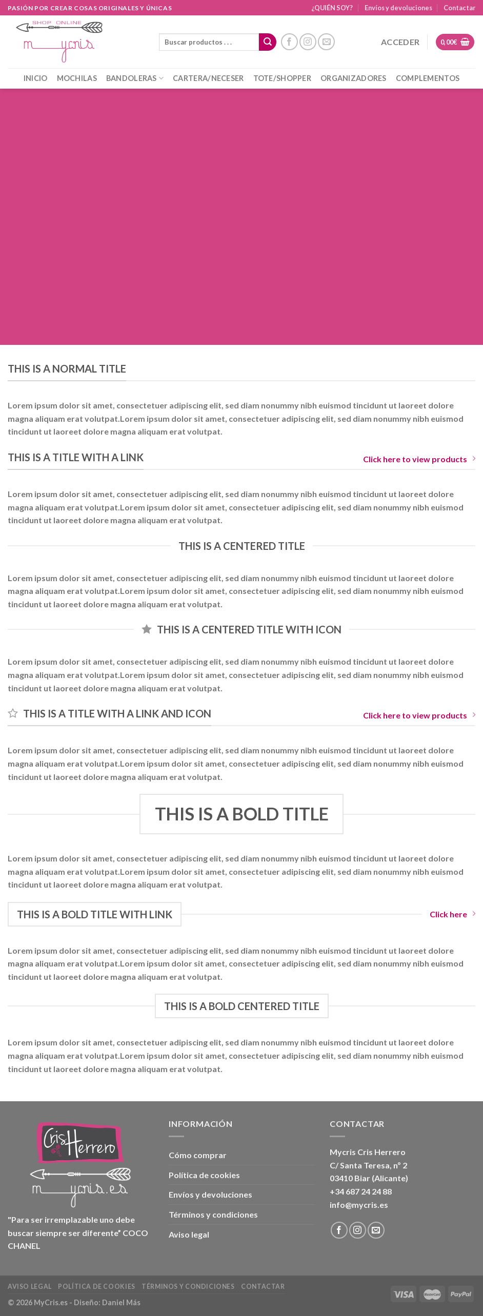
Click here (452, 914)
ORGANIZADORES (353, 78)
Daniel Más (121, 1302)
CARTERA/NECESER (208, 78)
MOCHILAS (77, 78)
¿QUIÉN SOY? (332, 8)
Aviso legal (189, 1234)
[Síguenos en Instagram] (307, 41)
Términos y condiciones (213, 1214)
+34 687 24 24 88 (361, 1191)
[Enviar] (267, 42)
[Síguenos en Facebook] (289, 41)
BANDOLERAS (135, 78)
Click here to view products (419, 459)
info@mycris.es (359, 1204)
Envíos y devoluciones (398, 8)
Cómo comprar (198, 1155)
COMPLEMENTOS (427, 78)
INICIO (36, 78)
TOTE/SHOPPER (282, 78)
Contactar (459, 8)
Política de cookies (204, 1175)
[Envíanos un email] (326, 41)
